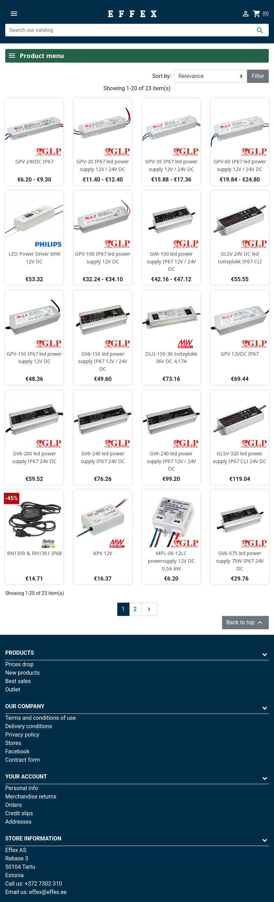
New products (22, 672)
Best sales (18, 681)
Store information (33, 838)
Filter (258, 76)
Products (19, 652)
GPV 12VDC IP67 (240, 353)
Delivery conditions (28, 726)
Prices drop (19, 664)
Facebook (17, 751)
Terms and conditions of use (40, 718)
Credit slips (19, 813)
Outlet (12, 689)
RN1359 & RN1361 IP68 (34, 553)
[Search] (137, 30)
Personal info (21, 788)
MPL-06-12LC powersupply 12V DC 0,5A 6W (171, 560)
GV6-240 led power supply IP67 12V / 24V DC (171, 461)
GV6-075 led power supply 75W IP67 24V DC (240, 560)
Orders (13, 805)
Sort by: (161, 76)
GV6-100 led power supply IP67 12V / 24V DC (171, 261)
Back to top (245, 622)
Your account (26, 776)
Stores (13, 743)
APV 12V (102, 553)
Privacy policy (22, 734)
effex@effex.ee (48, 892)
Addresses (18, 821)
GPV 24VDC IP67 (34, 161)
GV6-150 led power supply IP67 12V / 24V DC (102, 361)
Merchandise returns (30, 796)
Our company (24, 706)
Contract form (22, 760)
